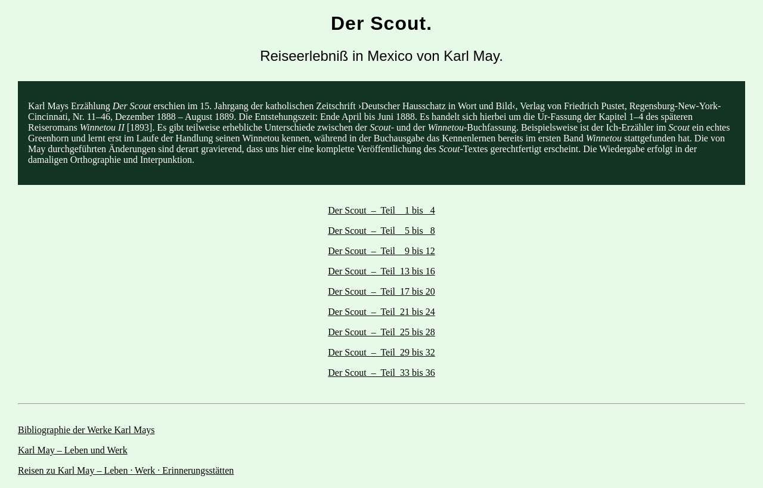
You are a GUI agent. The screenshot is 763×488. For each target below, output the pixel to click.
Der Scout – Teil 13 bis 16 (381, 271)
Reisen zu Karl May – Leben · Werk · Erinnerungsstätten (126, 470)
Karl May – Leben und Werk (73, 450)
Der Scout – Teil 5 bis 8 (381, 231)
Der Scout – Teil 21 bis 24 (381, 312)
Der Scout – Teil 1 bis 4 (381, 210)
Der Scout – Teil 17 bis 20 (381, 291)
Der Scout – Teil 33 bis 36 (381, 372)
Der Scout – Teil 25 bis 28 (381, 332)
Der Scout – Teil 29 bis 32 (381, 352)
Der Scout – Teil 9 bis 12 (381, 251)
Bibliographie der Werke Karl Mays (86, 430)
